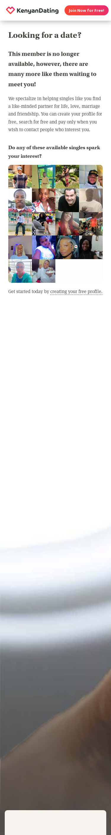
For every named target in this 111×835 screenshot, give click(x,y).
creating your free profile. (76, 291)
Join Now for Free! (86, 10)
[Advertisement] (55, 371)
